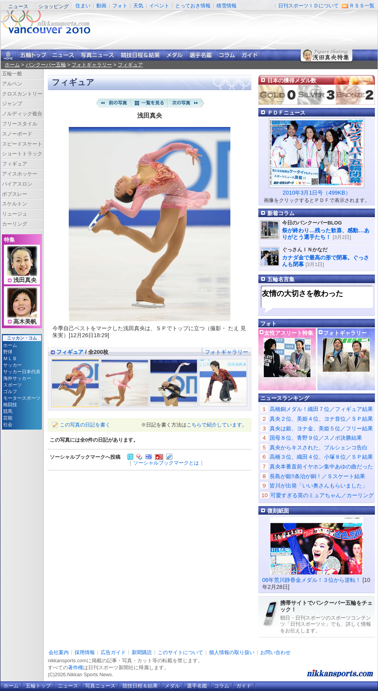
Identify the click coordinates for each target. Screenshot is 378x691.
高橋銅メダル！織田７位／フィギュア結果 (321, 409)
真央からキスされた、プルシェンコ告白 (319, 447)
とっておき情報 (193, 6)
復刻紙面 (278, 511)
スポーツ (12, 385)
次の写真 (186, 103)
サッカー (12, 365)
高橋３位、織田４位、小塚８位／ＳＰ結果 (321, 457)
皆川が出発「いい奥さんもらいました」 (319, 485)
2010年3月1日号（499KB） (316, 193)
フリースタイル (19, 124)
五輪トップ (38, 686)
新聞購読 (142, 652)
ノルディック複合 (22, 114)
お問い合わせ (275, 652)
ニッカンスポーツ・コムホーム (9, 55)
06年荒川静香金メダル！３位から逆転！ (311, 580)
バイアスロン (17, 184)
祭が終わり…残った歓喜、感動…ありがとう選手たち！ (325, 233)
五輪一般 (12, 74)
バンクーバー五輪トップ (33, 55)
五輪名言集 (280, 279)
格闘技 (10, 404)
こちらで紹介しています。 (216, 425)
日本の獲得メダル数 (291, 80)
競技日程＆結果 (140, 55)
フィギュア (130, 65)
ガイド (249, 55)
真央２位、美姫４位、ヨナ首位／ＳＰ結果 (321, 419)
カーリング (14, 224)
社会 (7, 424)
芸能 (7, 418)
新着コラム (280, 213)
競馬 (7, 411)
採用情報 (85, 652)
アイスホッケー (19, 174)
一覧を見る (149, 103)
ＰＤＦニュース (286, 113)
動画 (101, 6)
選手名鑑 (200, 55)
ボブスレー (14, 194)
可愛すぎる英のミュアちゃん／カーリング (322, 495)
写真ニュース (97, 55)
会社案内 (59, 652)
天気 (138, 6)
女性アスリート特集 (288, 333)
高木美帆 (25, 322)
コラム (226, 55)
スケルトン (14, 204)
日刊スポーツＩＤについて (308, 6)
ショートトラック (22, 154)
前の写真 (113, 103)
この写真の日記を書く (85, 425)
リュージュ (14, 214)
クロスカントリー (22, 94)
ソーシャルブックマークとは (166, 463)
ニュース (18, 6)
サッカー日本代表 (21, 371)
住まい (83, 6)
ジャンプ (12, 103)
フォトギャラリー (91, 65)
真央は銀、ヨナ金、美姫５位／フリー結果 (321, 428)
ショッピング (53, 6)
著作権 (75, 667)
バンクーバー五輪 (46, 65)
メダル (174, 55)
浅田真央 (25, 280)
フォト (119, 6)
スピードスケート (22, 144)
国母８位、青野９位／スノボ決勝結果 (316, 438)
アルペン (12, 84)
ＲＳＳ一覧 (362, 6)
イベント (159, 6)
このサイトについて (180, 652)
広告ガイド (113, 652)
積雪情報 (226, 6)
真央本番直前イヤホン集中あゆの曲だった (321, 466)
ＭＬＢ (10, 358)
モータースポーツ (21, 398)
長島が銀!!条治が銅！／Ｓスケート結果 (317, 476)
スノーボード (17, 134)
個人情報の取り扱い (231, 652)
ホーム (12, 65)
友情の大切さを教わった (302, 293)
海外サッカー (17, 378)
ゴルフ (10, 391)
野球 (7, 352)
